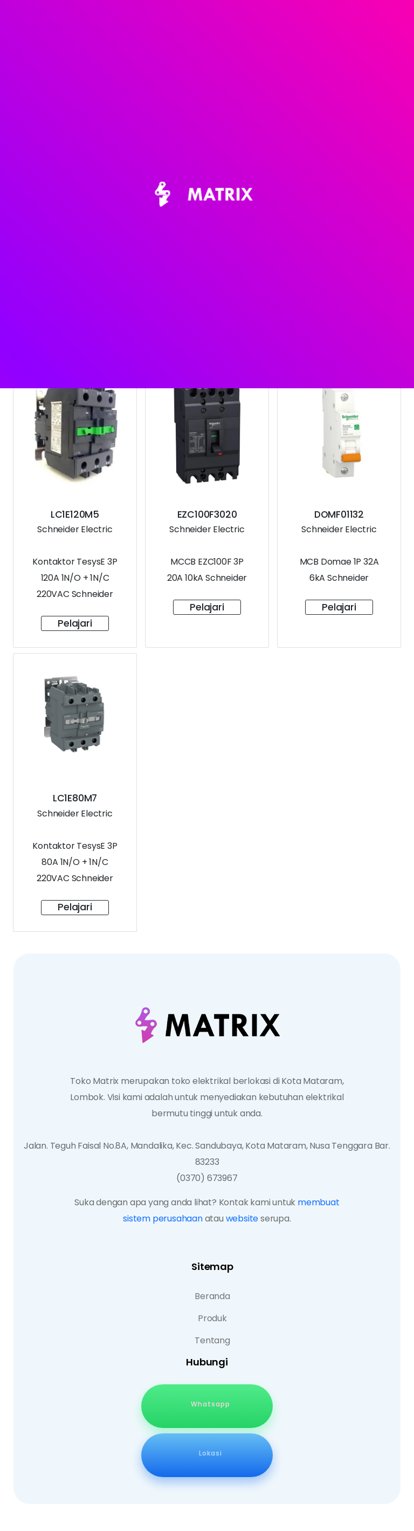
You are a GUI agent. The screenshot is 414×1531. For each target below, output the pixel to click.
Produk (212, 1318)
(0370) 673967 (206, 1178)
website (242, 1218)
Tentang (212, 1340)
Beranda (212, 1296)
